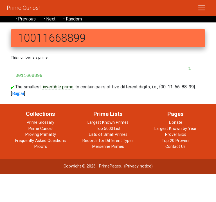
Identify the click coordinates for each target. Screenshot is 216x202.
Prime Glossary (40, 122)
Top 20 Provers (176, 140)
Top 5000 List (108, 128)
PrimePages (110, 166)
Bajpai (18, 93)
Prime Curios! (23, 7)
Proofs (40, 146)
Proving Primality (40, 134)
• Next (49, 19)
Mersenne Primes (108, 146)
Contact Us (175, 146)
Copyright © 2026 (80, 166)
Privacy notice (138, 166)
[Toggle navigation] (201, 8)
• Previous (25, 19)
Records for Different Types (108, 140)
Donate (175, 122)
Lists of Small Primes (108, 134)
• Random (72, 19)
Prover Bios (175, 134)
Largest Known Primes (108, 122)
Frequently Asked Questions (40, 140)
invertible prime (58, 86)
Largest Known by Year (175, 128)
